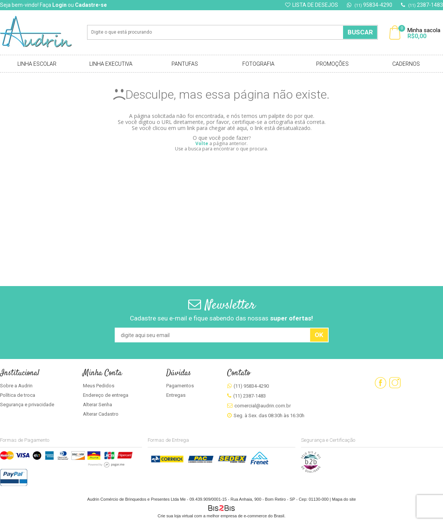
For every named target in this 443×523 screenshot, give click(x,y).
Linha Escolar (36, 64)
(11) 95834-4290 (251, 386)
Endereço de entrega (105, 395)
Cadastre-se (91, 5)
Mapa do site (344, 499)
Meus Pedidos (98, 385)
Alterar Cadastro (101, 414)
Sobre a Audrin (16, 385)
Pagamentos (180, 385)
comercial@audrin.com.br (262, 405)
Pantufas (185, 64)
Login (59, 5)
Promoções (332, 64)
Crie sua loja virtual (175, 516)
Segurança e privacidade (27, 404)
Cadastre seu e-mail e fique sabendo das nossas (221, 318)
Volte (201, 143)
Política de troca (17, 395)
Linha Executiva (111, 64)
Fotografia (258, 64)
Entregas (176, 395)
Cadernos (406, 64)
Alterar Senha (97, 404)
